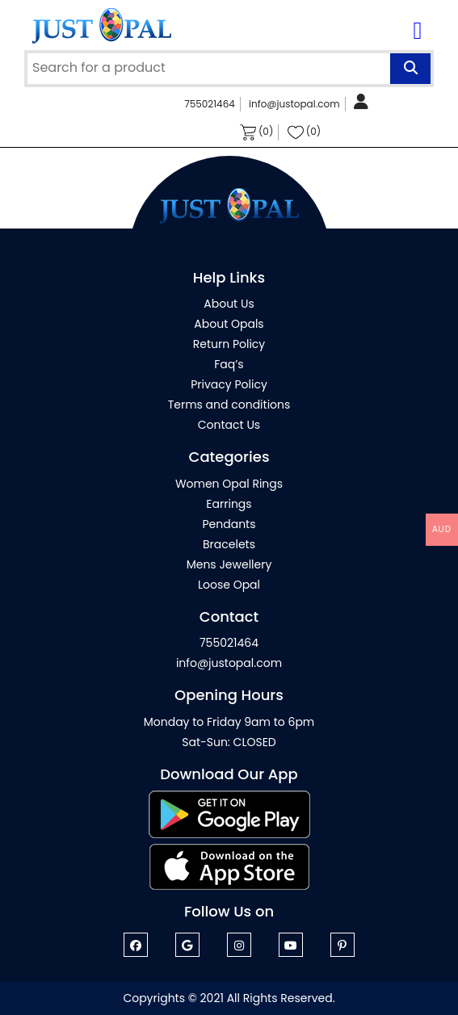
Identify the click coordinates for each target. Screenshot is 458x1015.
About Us (229, 304)
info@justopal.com (294, 104)
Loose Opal (229, 585)
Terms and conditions (229, 404)
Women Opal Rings (229, 484)
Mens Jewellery (229, 564)
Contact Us (229, 425)
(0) (257, 132)
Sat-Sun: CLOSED (229, 742)
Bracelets (229, 544)
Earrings (228, 504)
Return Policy (229, 344)
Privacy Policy (229, 384)
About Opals (228, 324)
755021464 (209, 104)
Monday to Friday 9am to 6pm (229, 722)
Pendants (228, 524)
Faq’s (228, 364)
